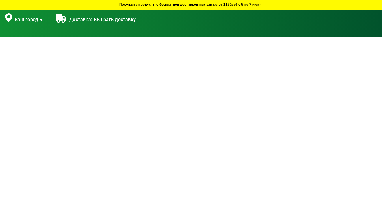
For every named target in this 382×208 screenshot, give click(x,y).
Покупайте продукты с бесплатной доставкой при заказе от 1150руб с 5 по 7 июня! (191, 5)
